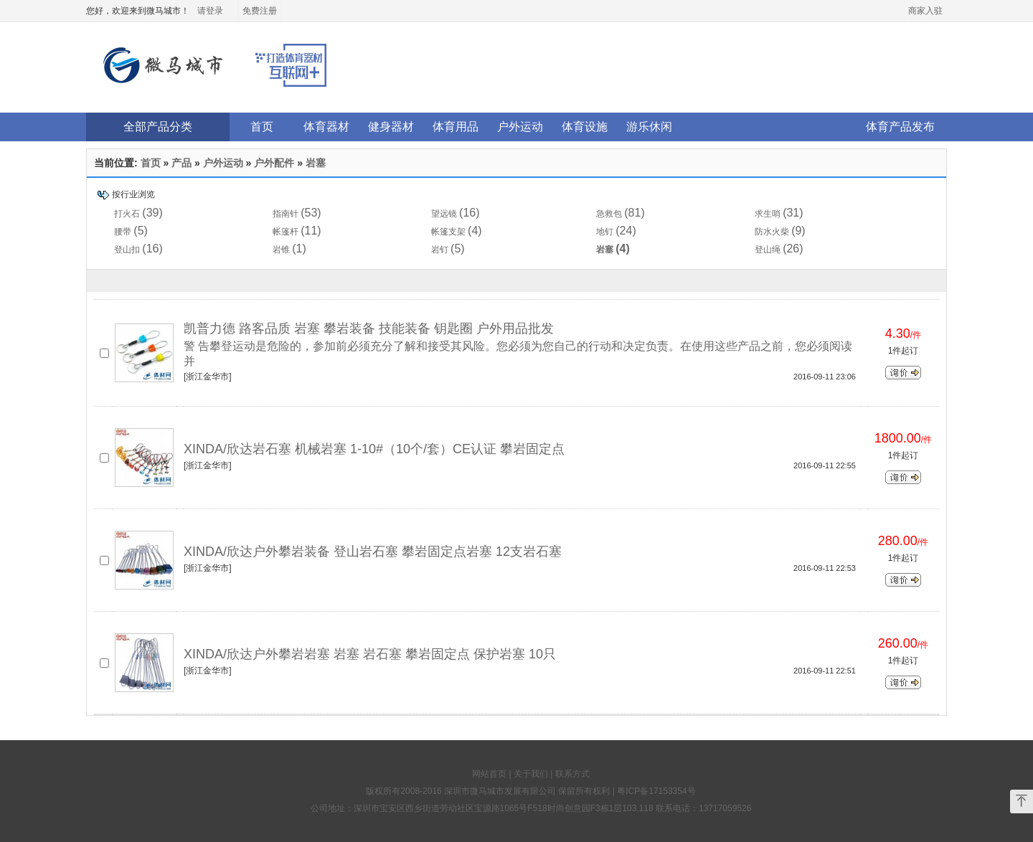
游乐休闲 (649, 126)
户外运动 (520, 126)
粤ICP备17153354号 (656, 791)
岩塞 (316, 163)
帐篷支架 (448, 232)
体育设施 (585, 126)
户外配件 (274, 163)
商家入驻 (925, 11)
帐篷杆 (285, 232)
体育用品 (455, 126)
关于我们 (531, 774)
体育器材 (326, 126)
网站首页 (489, 774)
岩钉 (439, 250)
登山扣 (127, 250)
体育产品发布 (900, 126)
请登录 (210, 11)
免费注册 (259, 11)
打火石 (127, 214)
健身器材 (391, 126)
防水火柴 (772, 232)
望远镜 (444, 214)
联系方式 (572, 774)
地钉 (604, 232)
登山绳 (767, 250)
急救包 (609, 214)
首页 (261, 126)
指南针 (285, 214)
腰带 (122, 232)
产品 (181, 163)
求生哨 (767, 214)
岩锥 (281, 250)
